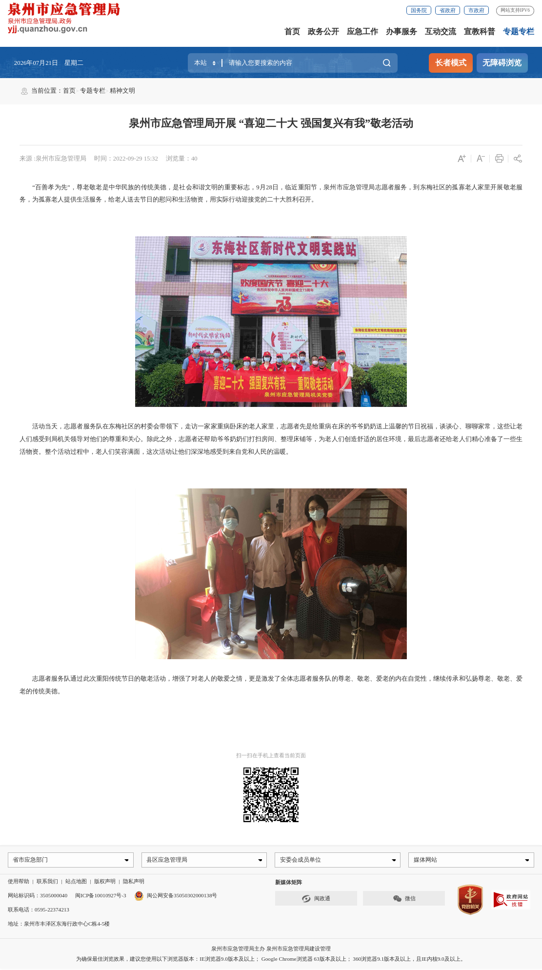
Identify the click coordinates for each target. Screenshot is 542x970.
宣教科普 (479, 31)
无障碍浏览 (502, 63)
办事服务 (401, 31)
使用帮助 (18, 883)
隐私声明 (133, 883)
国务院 (419, 10)
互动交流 (440, 31)
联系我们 (47, 883)
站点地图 (76, 883)
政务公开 (323, 31)
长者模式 (450, 63)
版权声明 (105, 883)
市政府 (476, 10)
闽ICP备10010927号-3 (100, 896)
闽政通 (315, 900)
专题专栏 (518, 31)
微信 (404, 900)
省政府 (448, 10)
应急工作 (362, 31)
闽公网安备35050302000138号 (176, 896)
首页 (292, 31)
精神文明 (122, 90)
